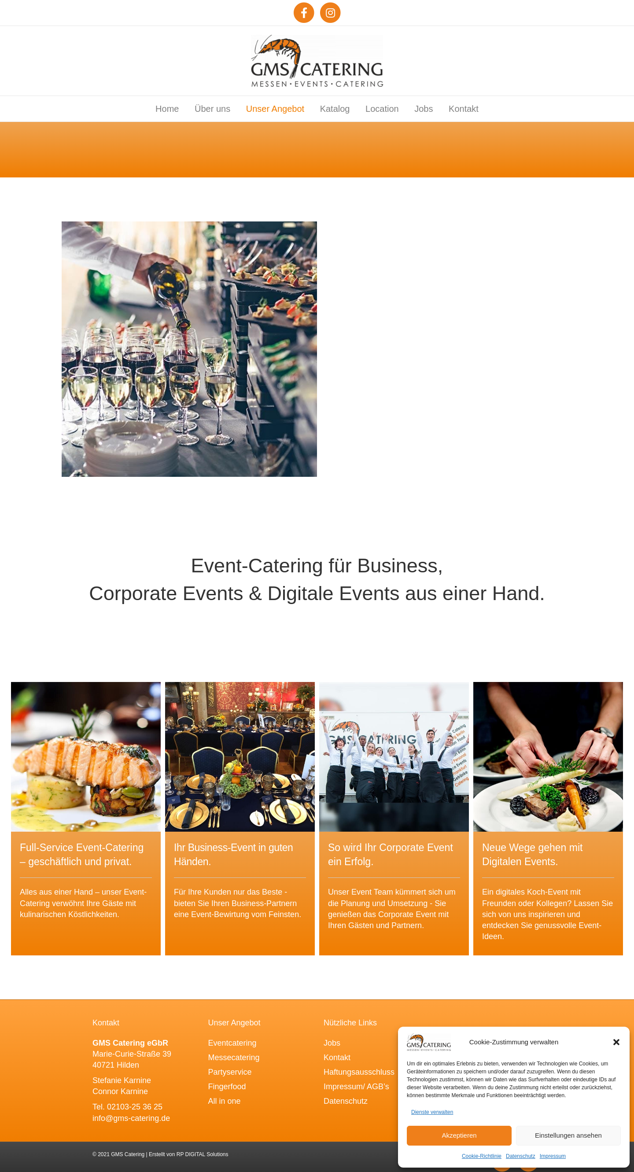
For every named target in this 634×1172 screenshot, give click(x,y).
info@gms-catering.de (131, 1118)
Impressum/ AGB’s (356, 1086)
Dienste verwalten (432, 1112)
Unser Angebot (275, 109)
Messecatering (234, 1057)
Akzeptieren (459, 1135)
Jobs (423, 109)
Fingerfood (227, 1086)
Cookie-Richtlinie (481, 1156)
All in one (224, 1101)
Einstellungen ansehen (568, 1135)
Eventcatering (232, 1043)
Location (382, 109)
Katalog (335, 109)
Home (167, 109)
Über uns (212, 109)
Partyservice (230, 1072)
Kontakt (464, 109)
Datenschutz (520, 1156)
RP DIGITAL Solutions (203, 1154)
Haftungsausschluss (359, 1072)
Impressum (553, 1156)
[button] (616, 1042)
